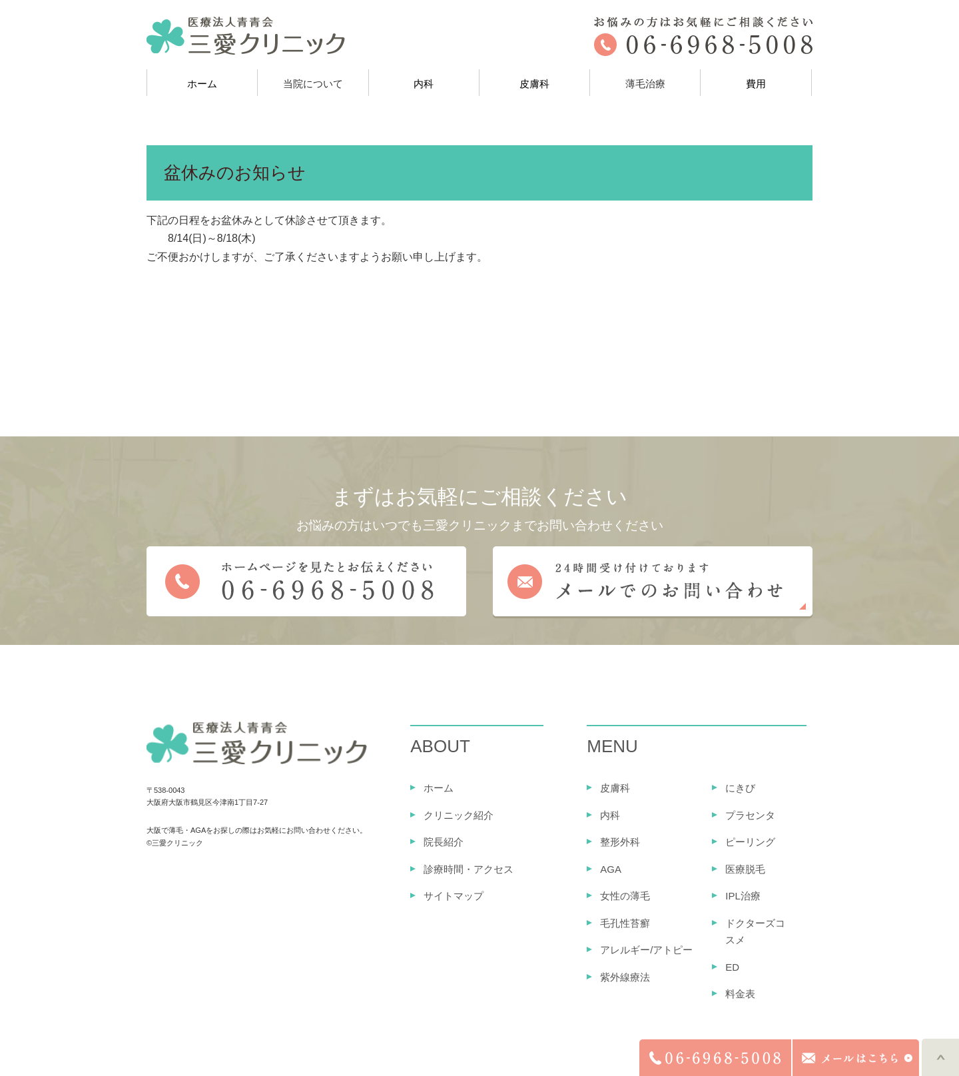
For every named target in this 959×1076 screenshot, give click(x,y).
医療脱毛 (745, 869)
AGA (610, 869)
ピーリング (750, 841)
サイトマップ (453, 895)
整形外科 (620, 841)
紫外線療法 (625, 977)
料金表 (740, 993)
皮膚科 (534, 83)
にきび (740, 788)
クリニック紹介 (458, 815)
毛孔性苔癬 (625, 923)
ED (732, 967)
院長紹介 (444, 841)
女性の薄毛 (625, 895)
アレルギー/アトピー (646, 949)
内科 (424, 83)
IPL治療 (743, 895)
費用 (756, 83)
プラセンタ (750, 815)
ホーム (202, 83)
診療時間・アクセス (468, 869)
